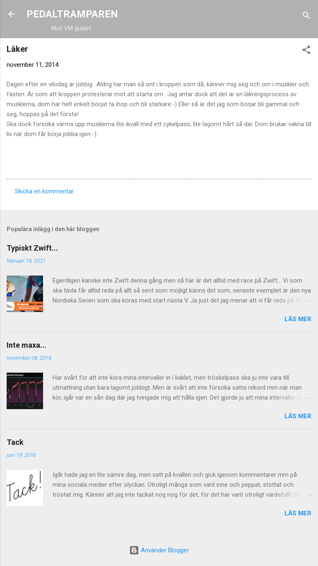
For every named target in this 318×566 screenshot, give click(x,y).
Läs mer (297, 319)
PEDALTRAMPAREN (72, 14)
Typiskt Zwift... (32, 248)
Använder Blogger (159, 550)
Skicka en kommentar (44, 191)
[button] (306, 51)
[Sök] (306, 16)
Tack (15, 442)
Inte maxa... (26, 345)
